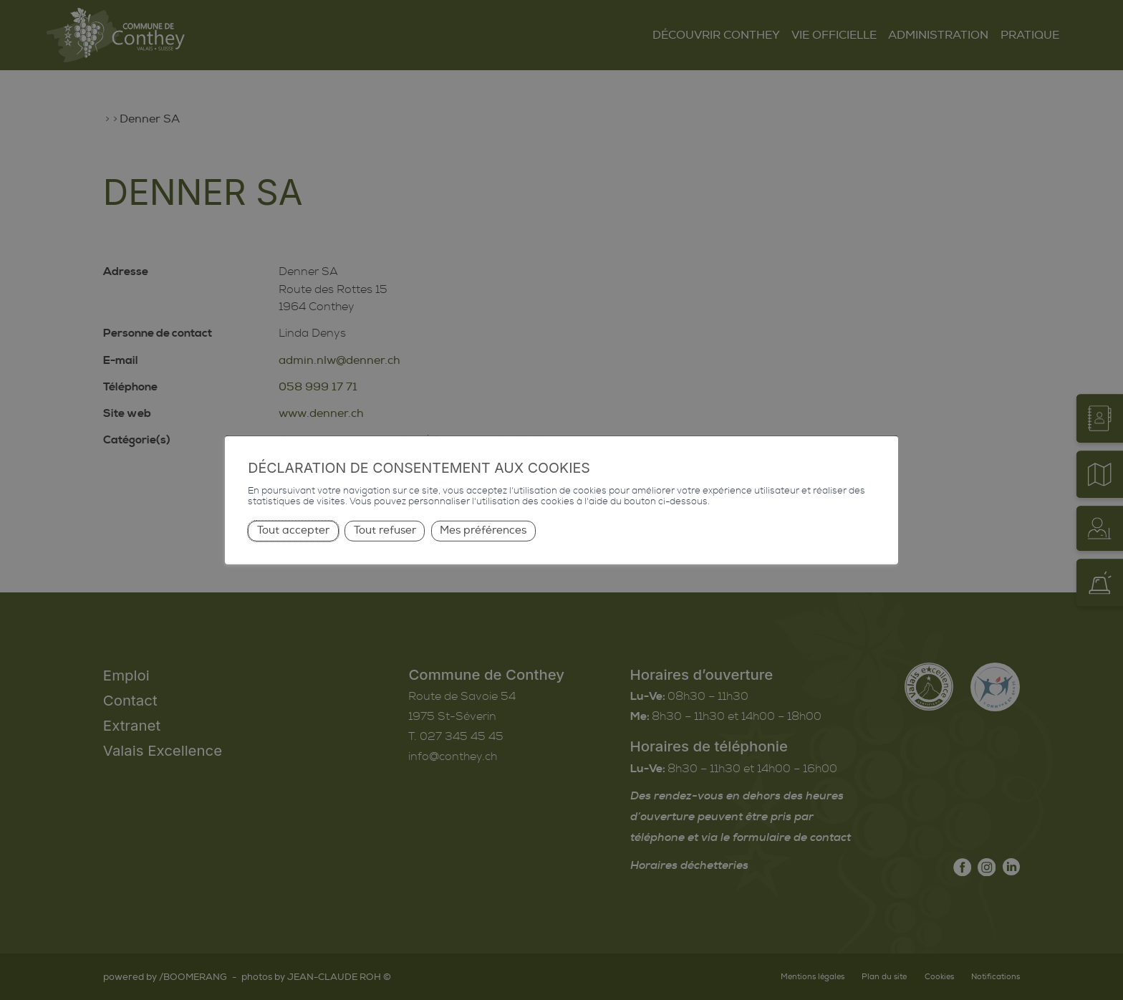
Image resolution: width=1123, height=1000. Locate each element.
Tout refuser (385, 530)
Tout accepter (293, 530)
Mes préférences (483, 530)
